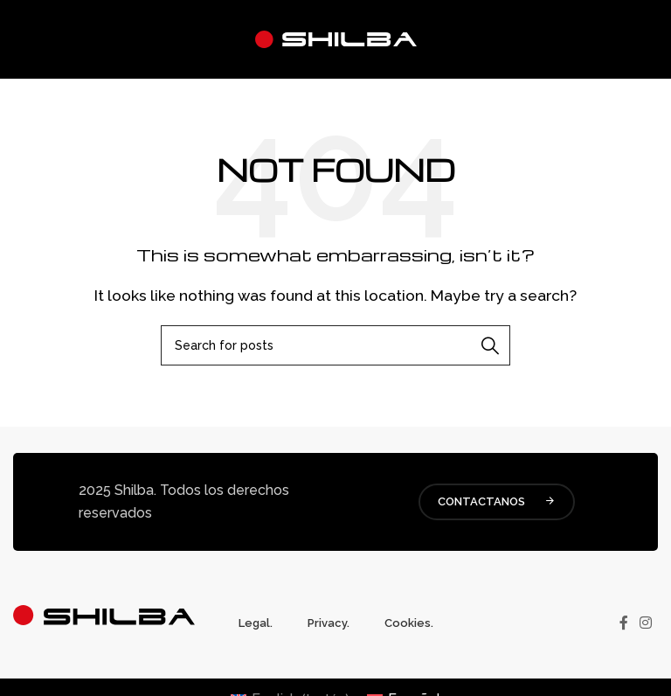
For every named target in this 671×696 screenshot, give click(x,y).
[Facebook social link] (623, 623)
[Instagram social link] (646, 623)
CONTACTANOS (497, 502)
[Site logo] (336, 38)
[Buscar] (335, 345)
